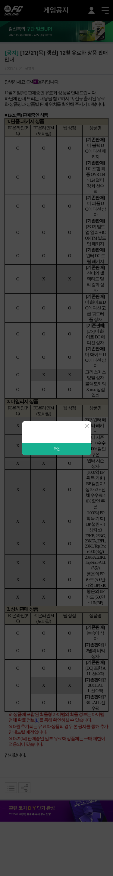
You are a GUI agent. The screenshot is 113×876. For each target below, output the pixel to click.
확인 (57, 449)
